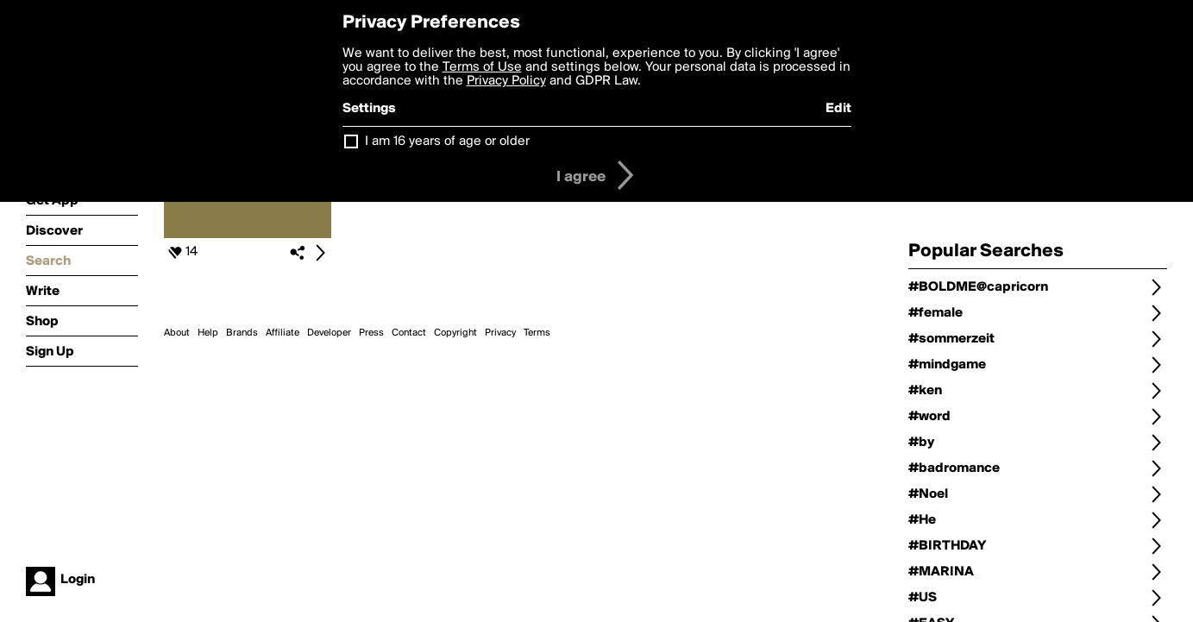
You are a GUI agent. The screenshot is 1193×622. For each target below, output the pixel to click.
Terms (537, 333)
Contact (409, 333)
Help (208, 333)
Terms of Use (482, 67)
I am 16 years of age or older (447, 141)
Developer (329, 333)
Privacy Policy (506, 81)
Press (371, 333)
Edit (838, 109)
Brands (242, 333)
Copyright (455, 333)
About (177, 333)
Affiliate (282, 333)
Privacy (500, 333)
